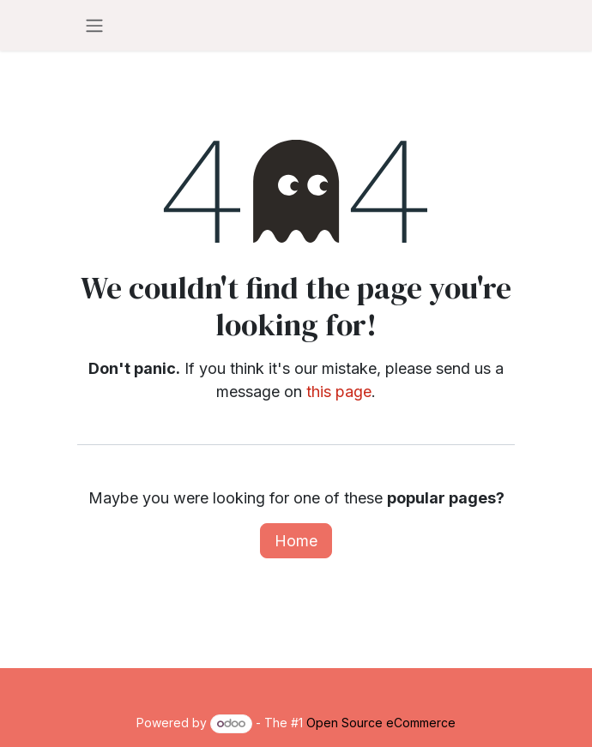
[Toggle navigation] (94, 26)
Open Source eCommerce (381, 722)
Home (296, 541)
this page (339, 392)
